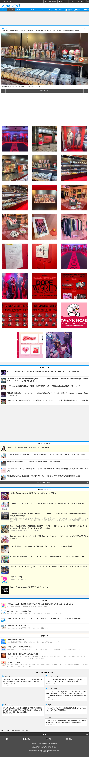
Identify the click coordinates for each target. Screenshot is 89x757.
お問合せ (34, 743)
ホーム (3, 9)
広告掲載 (40, 743)
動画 (50, 9)
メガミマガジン (78, 9)
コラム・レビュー (10, 704)
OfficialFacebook (28, 739)
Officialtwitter (50, 739)
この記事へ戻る (44, 90)
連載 (49, 717)
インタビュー (34, 9)
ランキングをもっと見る (44, 482)
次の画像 (86, 91)
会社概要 (45, 743)
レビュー (43, 9)
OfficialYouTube (70, 739)
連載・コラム (58, 9)
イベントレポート (22, 9)
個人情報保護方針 (53, 743)
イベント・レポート (54, 676)
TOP (44, 734)
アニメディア (68, 9)
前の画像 (3, 91)
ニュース (11, 9)
